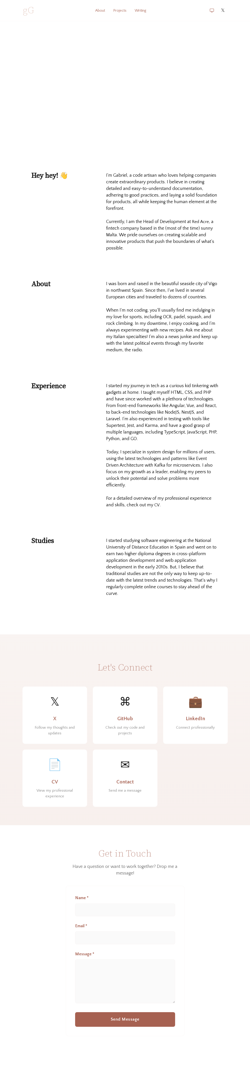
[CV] (54, 782)
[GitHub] (125, 716)
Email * (81, 933)
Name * (82, 904)
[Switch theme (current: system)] (211, 10)
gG (28, 10)
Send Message (125, 1031)
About (99, 10)
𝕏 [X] (223, 10)
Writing (141, 10)
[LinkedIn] (195, 716)
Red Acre (201, 221)
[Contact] (125, 782)
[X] (54, 716)
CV (157, 504)
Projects (120, 10)
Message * (84, 962)
